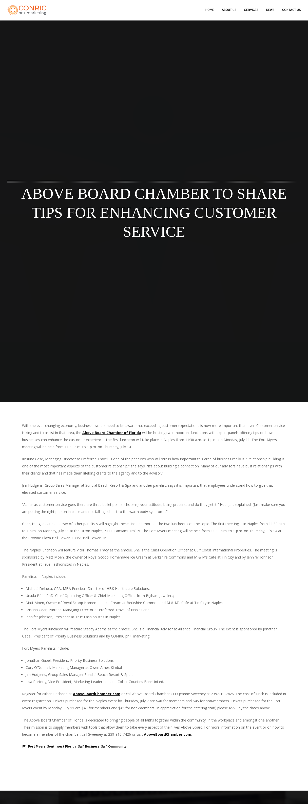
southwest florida (61, 747)
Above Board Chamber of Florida (111, 432)
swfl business (89, 747)
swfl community (114, 747)
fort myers (37, 747)
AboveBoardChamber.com (96, 694)
